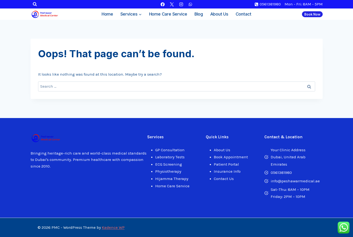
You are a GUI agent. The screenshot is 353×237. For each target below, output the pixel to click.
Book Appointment (231, 157)
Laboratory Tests (170, 157)
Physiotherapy (168, 171)
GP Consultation (170, 149)
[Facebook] (163, 4)
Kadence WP (113, 227)
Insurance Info (227, 171)
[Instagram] (181, 4)
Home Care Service (168, 14)
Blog (198, 14)
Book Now (312, 14)
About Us (219, 14)
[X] (172, 4)
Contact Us (224, 178)
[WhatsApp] (190, 4)
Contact (244, 14)
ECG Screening (168, 164)
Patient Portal (226, 164)
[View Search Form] (35, 4)
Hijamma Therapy (171, 178)
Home (107, 14)
